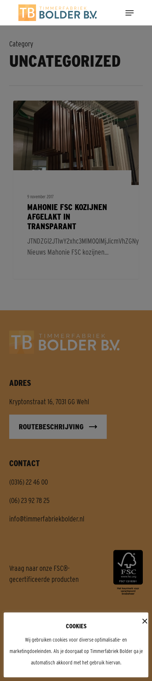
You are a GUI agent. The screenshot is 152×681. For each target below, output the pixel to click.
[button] (130, 12)
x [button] (143, 621)
